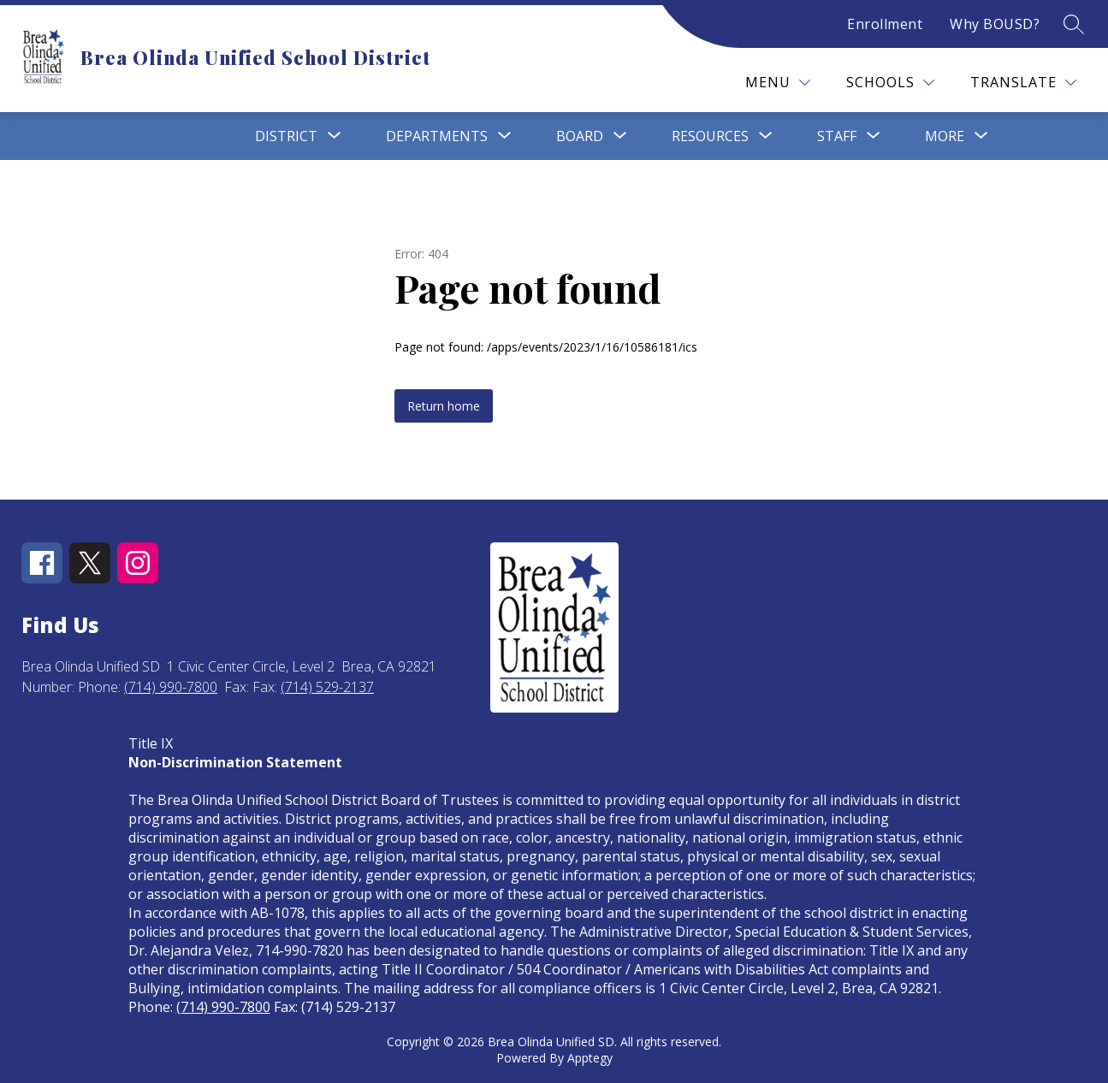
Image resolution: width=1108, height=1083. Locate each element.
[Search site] (1074, 24)
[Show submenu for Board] (579, 136)
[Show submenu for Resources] (710, 136)
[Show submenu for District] (286, 136)
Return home (443, 406)
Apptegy (590, 1058)
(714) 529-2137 (327, 687)
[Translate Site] (1023, 82)
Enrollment (884, 24)
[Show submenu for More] (944, 136)
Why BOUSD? (995, 24)
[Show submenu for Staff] (836, 136)
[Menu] (778, 82)
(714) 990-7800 (170, 687)
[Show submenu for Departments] (437, 136)
